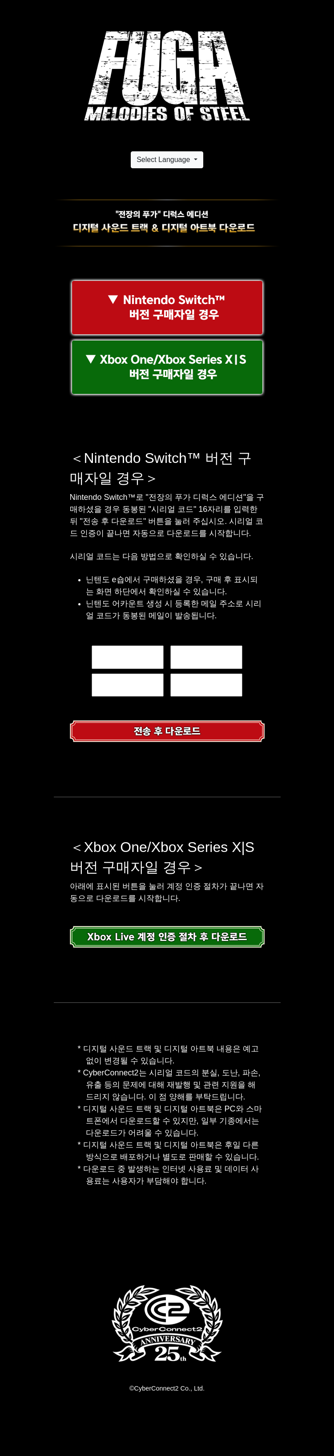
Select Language (164, 159)
